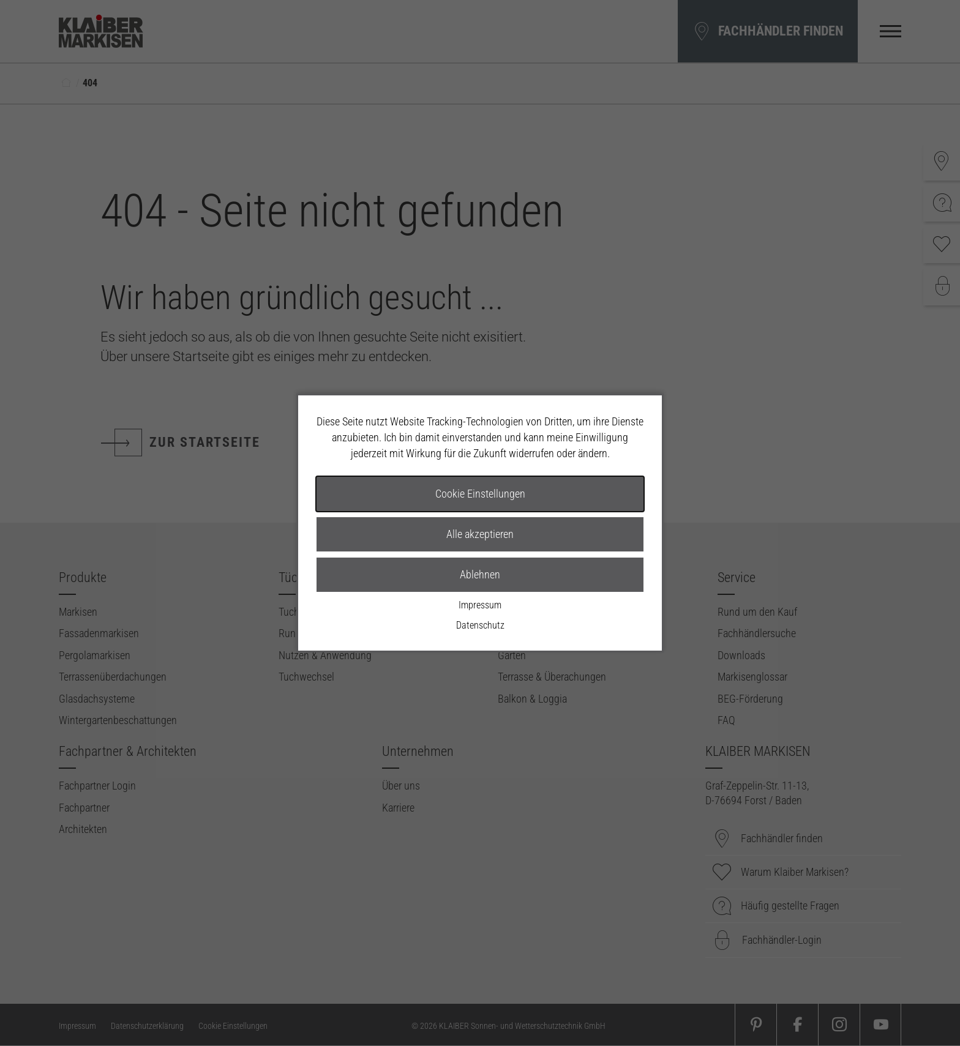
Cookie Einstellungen (480, 493)
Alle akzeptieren (480, 534)
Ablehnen (480, 574)
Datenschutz (480, 625)
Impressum (480, 605)
